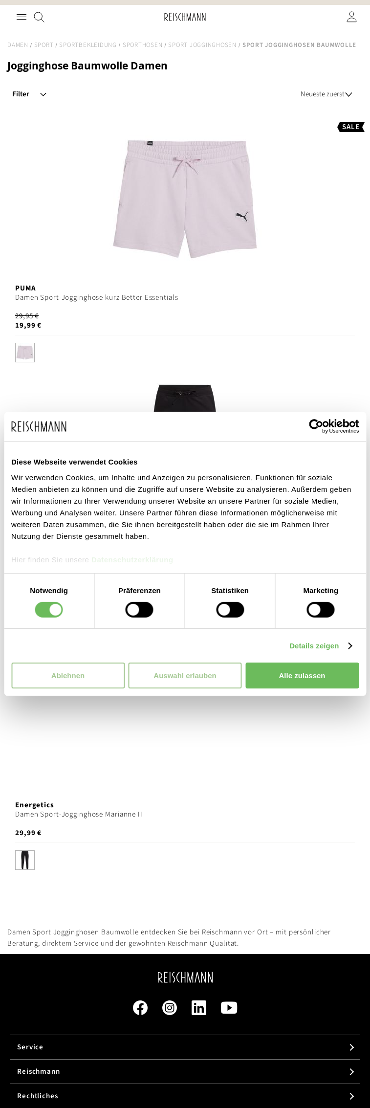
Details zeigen (314, 646)
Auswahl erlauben (184, 675)
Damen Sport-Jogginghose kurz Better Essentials (96, 297)
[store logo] (185, 17)
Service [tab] (30, 1047)
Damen (17, 45)
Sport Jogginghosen (202, 45)
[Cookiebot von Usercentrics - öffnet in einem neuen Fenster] (316, 426)
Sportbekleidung (87, 45)
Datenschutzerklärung (132, 559)
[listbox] (185, 355)
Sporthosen (143, 45)
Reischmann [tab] (38, 1071)
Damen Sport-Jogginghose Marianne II (79, 814)
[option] (25, 352)
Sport (44, 45)
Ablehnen (68, 675)
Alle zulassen (302, 675)
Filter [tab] (20, 94)
